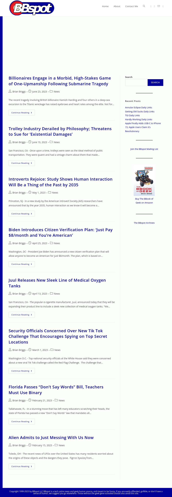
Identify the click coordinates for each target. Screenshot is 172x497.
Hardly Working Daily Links (138, 119)
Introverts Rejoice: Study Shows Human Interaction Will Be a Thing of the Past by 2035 (61, 181)
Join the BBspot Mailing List (144, 148)
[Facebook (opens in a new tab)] (154, 6)
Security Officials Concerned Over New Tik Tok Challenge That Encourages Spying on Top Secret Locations (58, 336)
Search (129, 77)
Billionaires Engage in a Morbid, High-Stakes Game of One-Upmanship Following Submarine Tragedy (60, 80)
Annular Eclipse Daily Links (138, 107)
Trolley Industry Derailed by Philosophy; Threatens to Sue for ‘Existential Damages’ (60, 131)
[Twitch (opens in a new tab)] (163, 6)
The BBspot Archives (144, 222)
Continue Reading (23, 113)
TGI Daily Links (132, 115)
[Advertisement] (86, 41)
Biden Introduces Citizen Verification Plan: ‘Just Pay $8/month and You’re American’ (61, 232)
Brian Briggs (19, 91)
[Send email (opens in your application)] (158, 6)
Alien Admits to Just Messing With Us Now (51, 437)
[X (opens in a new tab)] (151, 6)
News (57, 91)
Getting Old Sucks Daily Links (139, 111)
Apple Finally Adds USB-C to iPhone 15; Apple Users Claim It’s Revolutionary (143, 127)
